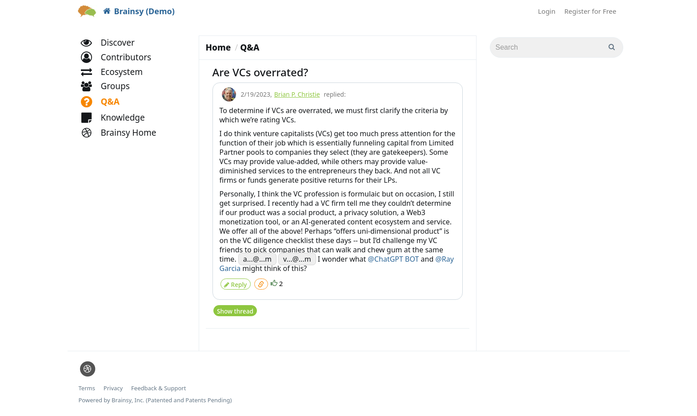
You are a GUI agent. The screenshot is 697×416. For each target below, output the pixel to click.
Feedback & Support (158, 385)
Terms (87, 385)
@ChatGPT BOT (393, 259)
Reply (235, 282)
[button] (120, 65)
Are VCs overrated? (260, 72)
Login (546, 11)
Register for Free (591, 11)
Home (218, 47)
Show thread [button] (235, 307)
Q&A (249, 47)
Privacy (113, 385)
